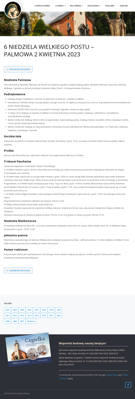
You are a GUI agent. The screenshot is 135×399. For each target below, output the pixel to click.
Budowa (31, 321)
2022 (29, 310)
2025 (7, 310)
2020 (44, 310)
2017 (7, 315)
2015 (22, 315)
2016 (15, 315)
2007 (22, 321)
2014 (29, 315)
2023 (22, 310)
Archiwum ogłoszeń (19, 69)
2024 (15, 310)
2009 (7, 321)
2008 (15, 321)
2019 (51, 310)
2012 (44, 315)
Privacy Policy (112, 375)
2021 (37, 310)
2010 (59, 315)
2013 (37, 315)
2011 (51, 315)
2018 (59, 310)
